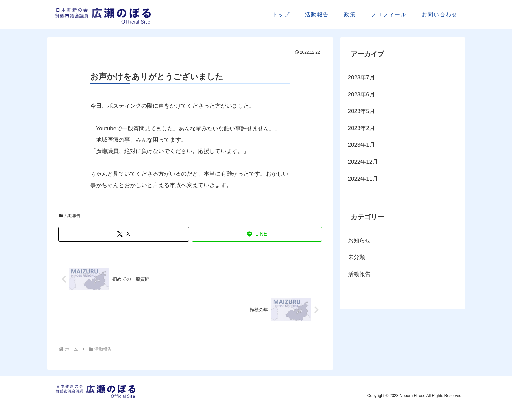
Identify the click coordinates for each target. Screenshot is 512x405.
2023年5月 (361, 111)
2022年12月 (363, 162)
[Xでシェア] (123, 234)
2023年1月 (361, 145)
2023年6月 (361, 94)
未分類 (356, 257)
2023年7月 (361, 77)
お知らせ (359, 240)
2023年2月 (361, 128)
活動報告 (70, 215)
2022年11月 (363, 179)
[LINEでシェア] (257, 234)
